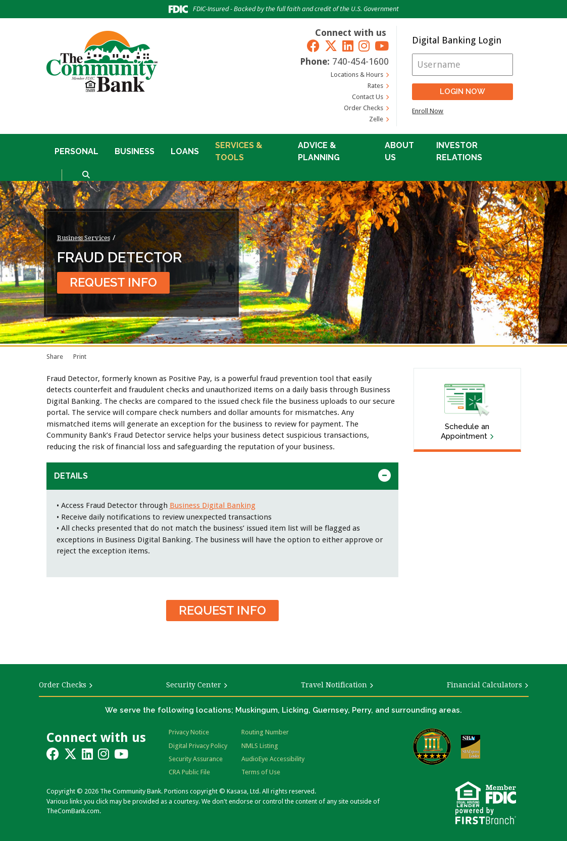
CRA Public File (189, 772)
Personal (76, 151)
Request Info (113, 282)
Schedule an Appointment (465, 431)
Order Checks (363, 108)
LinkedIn (347, 45)
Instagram (364, 45)
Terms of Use (260, 772)
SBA (470, 747)
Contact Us (367, 97)
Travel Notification (334, 685)
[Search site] (86, 175)
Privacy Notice (189, 732)
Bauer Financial (432, 746)
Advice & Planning (319, 151)
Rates (375, 85)
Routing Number (265, 732)
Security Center (193, 685)
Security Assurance (196, 759)
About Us (399, 151)
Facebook (313, 45)
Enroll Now (427, 111)
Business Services (83, 238)
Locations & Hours (357, 74)
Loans (185, 151)
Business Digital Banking (212, 505)
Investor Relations (459, 151)
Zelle (376, 119)
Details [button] (71, 476)
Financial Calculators (484, 685)
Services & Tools (239, 151)
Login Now (462, 91)
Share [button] (54, 356)
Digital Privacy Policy (198, 746)
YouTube (382, 45)
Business (134, 151)
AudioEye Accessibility (272, 759)
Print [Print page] (79, 356)
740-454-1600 (360, 61)
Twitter (331, 45)
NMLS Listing (259, 746)
